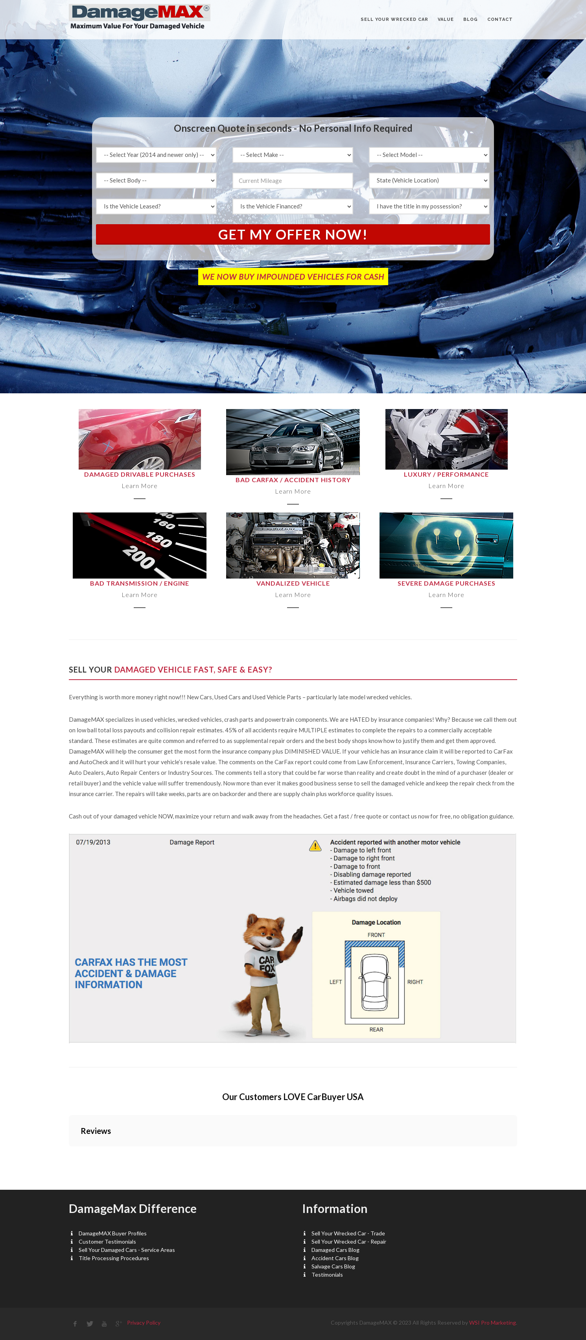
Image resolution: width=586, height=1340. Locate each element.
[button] (69, 1154)
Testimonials (327, 1274)
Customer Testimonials (107, 1241)
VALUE (446, 19)
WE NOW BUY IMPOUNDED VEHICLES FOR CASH (293, 276)
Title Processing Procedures (114, 1258)
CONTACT (500, 19)
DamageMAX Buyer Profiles (113, 1233)
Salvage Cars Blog (333, 1266)
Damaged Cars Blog (335, 1249)
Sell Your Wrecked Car (394, 19)
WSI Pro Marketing (492, 1322)
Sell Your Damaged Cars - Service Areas (127, 1249)
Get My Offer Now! (293, 234)
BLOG (470, 19)
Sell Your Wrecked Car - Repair (348, 1241)
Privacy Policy (143, 1322)
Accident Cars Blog (335, 1258)
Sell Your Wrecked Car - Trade (348, 1233)
